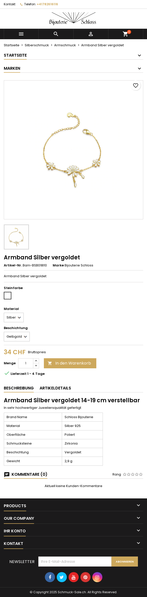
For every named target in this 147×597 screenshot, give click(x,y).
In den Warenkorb (69, 363)
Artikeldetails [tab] (55, 388)
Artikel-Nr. (13, 265)
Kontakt (9, 4)
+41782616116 (47, 4)
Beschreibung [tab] (19, 388)
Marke (58, 265)
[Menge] (25, 363)
